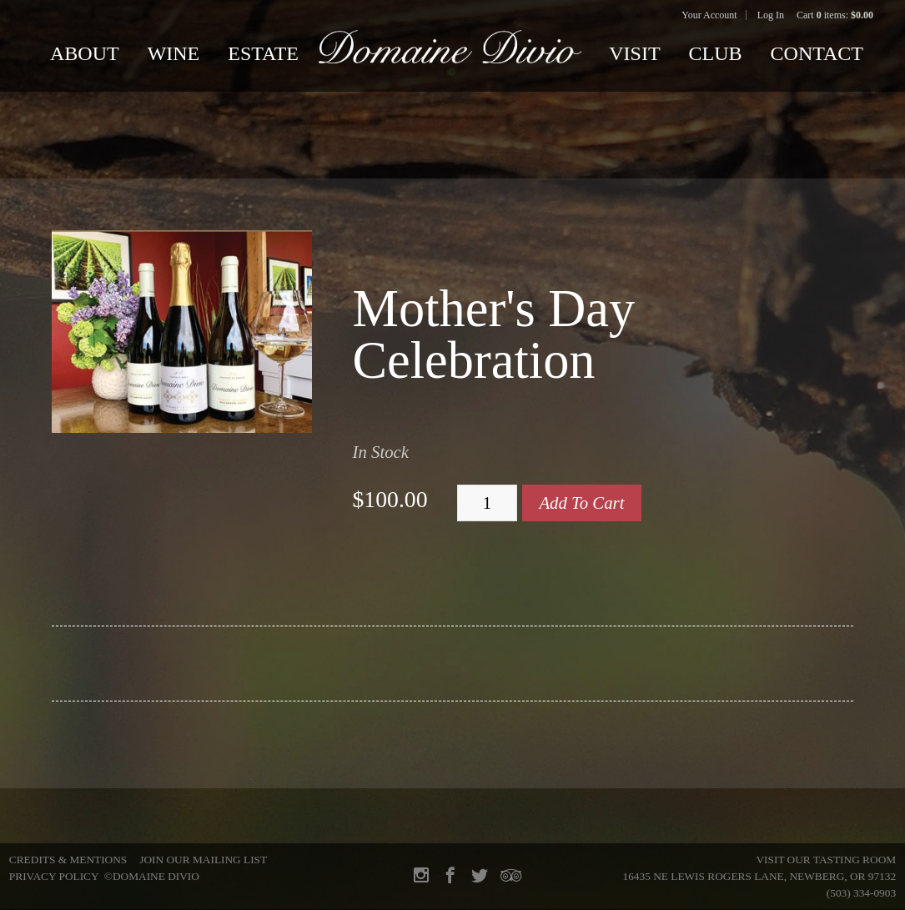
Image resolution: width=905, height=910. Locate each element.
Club (715, 53)
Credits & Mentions (68, 859)
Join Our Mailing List (203, 859)
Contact (817, 53)
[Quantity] (487, 503)
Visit (634, 53)
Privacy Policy (53, 876)
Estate (263, 53)
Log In (770, 15)
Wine (174, 53)
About (84, 53)
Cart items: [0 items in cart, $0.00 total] (835, 15)
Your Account (709, 15)
